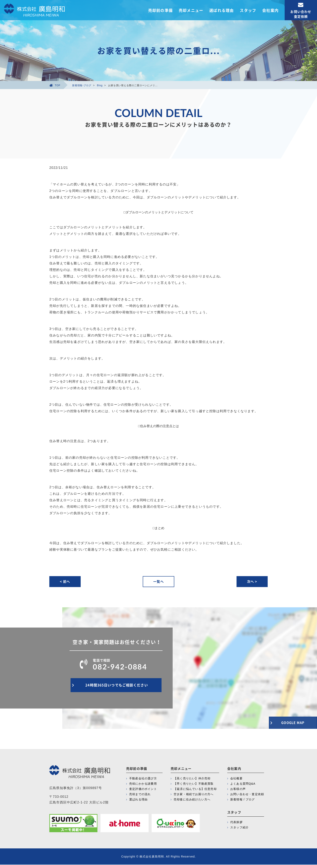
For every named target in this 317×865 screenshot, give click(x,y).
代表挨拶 (236, 822)
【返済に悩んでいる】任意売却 (195, 789)
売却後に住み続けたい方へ (192, 799)
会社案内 (270, 10)
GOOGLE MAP (289, 722)
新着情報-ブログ (81, 85)
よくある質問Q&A (242, 784)
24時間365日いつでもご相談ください (116, 686)
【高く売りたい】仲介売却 (192, 778)
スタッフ (248, 10)
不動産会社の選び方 (143, 778)
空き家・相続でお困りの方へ (194, 794)
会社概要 (236, 778)
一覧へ (158, 581)
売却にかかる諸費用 (143, 784)
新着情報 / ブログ (242, 799)
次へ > (251, 581)
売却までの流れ (140, 794)
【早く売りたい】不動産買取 (194, 784)
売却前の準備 (160, 10)
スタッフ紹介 (239, 827)
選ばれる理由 (221, 10)
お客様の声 (238, 789)
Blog (100, 85)
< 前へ (65, 581)
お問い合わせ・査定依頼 (247, 794)
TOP (54, 85)
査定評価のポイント (143, 789)
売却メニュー (191, 10)
